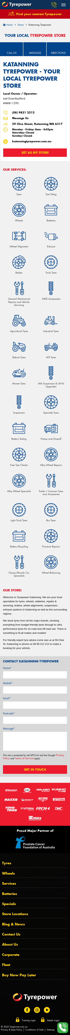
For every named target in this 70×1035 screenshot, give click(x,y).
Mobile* (8, 683)
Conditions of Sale (34, 1029)
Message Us (20, 118)
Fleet (6, 965)
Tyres (6, 863)
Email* (7, 698)
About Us (10, 944)
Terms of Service (24, 758)
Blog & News (13, 924)
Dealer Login (53, 1020)
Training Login (29, 1020)
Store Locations (15, 914)
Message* (9, 728)
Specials (9, 904)
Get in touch (35, 769)
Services (9, 883)
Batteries (9, 894)
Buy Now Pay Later (19, 975)
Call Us (12, 53)
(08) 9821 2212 (23, 112)
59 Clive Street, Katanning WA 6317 (37, 124)
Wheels (8, 873)
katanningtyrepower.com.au (31, 141)
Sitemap (51, 1029)
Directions (58, 53)
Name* (7, 668)
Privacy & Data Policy (11, 1029)
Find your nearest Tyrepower (39, 14)
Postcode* (9, 713)
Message (35, 53)
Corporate (10, 955)
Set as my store (35, 153)
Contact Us (11, 934)
